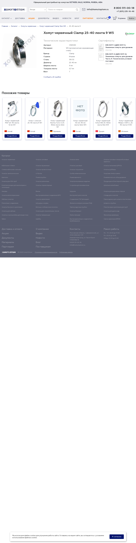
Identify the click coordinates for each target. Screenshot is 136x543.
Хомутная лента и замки (112, 173)
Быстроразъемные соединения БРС (48, 195)
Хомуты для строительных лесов (47, 211)
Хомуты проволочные (43, 169)
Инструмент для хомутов (78, 195)
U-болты (39, 173)
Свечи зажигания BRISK (112, 219)
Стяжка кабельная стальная (11, 169)
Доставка (20, 18)
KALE (80, 2)
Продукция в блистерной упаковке (116, 181)
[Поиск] (77, 9)
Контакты (101, 18)
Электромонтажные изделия (80, 181)
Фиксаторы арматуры (111, 215)
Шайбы (38, 219)
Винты (38, 191)
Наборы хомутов (7, 199)
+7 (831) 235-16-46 (125, 11)
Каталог (7, 18)
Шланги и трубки (110, 203)
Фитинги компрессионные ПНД (81, 203)
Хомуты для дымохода (111, 211)
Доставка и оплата (12, 229)
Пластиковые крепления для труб (116, 207)
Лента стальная (75, 215)
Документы (43, 18)
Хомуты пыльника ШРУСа (113, 165)
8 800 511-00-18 (124, 8)
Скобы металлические (78, 173)
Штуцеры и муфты (42, 203)
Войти (131, 18)
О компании (42, 229)
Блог (77, 18)
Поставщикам (43, 247)
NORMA (86, 2)
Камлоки (5, 177)
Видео (56, 18)
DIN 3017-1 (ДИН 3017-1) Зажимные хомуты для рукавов (119, 46)
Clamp (71, 53)
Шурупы (73, 191)
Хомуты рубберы (110, 169)
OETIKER (73, 2)
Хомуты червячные (8, 159)
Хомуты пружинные (42, 165)
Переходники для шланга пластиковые (117, 199)
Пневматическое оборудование (115, 177)
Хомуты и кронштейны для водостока (15, 215)
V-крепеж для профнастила (79, 185)
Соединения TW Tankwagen (79, 199)
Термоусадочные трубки (78, 207)
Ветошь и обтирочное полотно (47, 207)
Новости (66, 18)
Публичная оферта (65, 252)
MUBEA (94, 2)
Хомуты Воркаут (75, 211)
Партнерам (88, 18)
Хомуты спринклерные (44, 185)
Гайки (4, 219)
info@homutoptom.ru (98, 10)
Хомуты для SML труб (9, 181)
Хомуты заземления (43, 199)
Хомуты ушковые (76, 165)
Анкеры (4, 191)
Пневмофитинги (75, 177)
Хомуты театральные (43, 215)
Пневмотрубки (41, 177)
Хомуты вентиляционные (10, 195)
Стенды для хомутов (111, 195)
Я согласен (116, 537)
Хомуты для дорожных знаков (114, 191)
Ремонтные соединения (10, 203)
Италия (72, 56)
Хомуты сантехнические (10, 173)
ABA (100, 2)
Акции (31, 18)
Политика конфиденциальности (46, 252)
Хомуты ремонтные (42, 181)
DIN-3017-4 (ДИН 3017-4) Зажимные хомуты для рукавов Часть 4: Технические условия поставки (119, 57)
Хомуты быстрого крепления (12, 207)
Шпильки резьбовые (111, 185)
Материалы (8, 242)
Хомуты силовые (42, 159)
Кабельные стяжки (8, 165)
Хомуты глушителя (76, 169)
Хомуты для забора (8, 211)
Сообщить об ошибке (52, 77)
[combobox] (37, 9)
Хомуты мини (74, 159)
